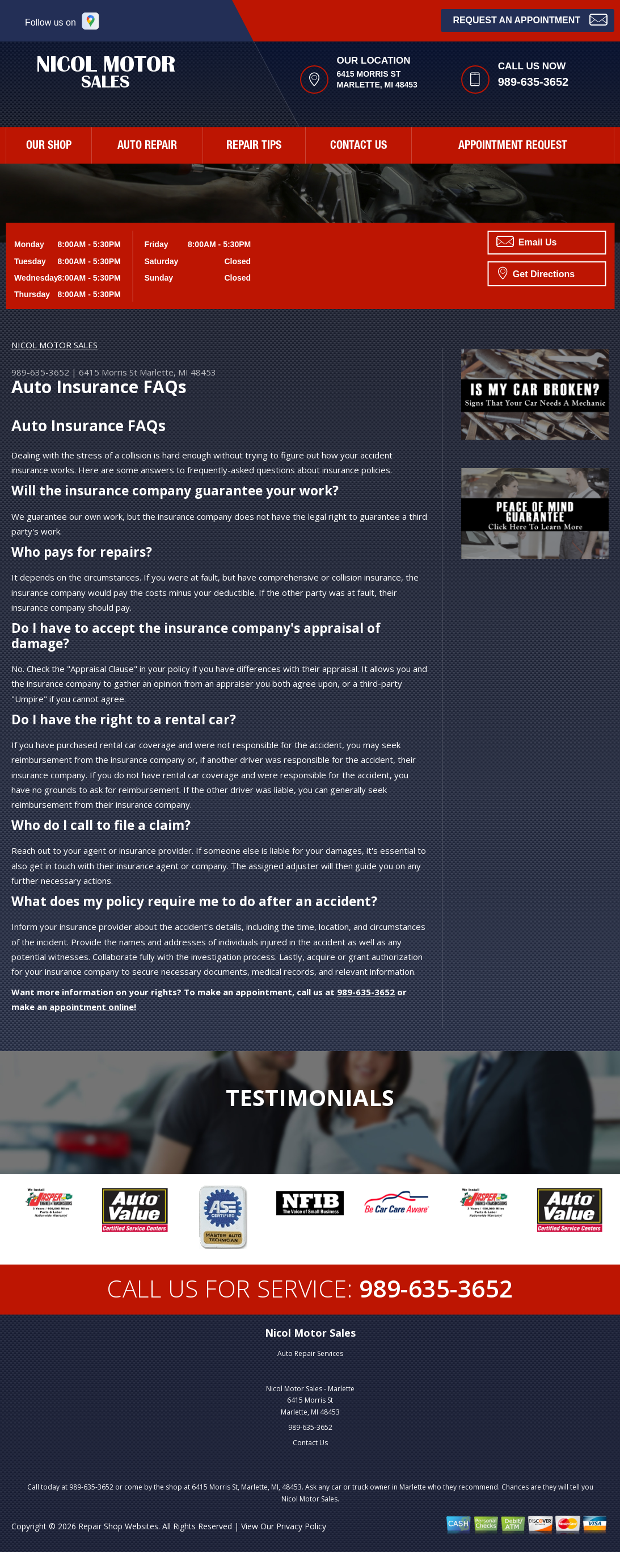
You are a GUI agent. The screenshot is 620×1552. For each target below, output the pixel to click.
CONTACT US (358, 146)
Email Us (526, 241)
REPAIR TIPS (253, 146)
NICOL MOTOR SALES (54, 345)
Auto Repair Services (310, 1353)
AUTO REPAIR (147, 146)
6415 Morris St (108, 372)
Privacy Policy (301, 1526)
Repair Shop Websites (118, 1526)
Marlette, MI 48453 (178, 372)
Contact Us (310, 1442)
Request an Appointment (530, 19)
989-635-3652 (533, 82)
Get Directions (536, 272)
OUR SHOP (48, 146)
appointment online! (92, 1006)
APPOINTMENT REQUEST (512, 146)
